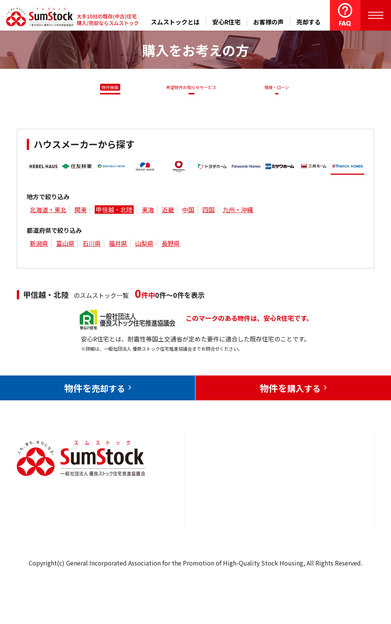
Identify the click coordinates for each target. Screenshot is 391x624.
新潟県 (39, 244)
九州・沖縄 (238, 210)
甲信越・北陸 (114, 210)
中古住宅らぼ (277, 519)
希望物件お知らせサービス (188, 87)
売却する (308, 21)
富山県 (65, 244)
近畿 (168, 210)
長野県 (171, 244)
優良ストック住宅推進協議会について (339, 501)
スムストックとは (175, 21)
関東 (80, 210)
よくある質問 (277, 542)
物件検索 (106, 87)
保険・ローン (278, 87)
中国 (188, 210)
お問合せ (324, 472)
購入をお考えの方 (218, 519)
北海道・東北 (48, 210)
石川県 (91, 244)
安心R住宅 (226, 21)
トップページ (212, 472)
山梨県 (144, 244)
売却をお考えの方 (218, 495)
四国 (208, 210)
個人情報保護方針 (336, 530)
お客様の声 (268, 21)
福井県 (118, 244)
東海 (148, 210)
